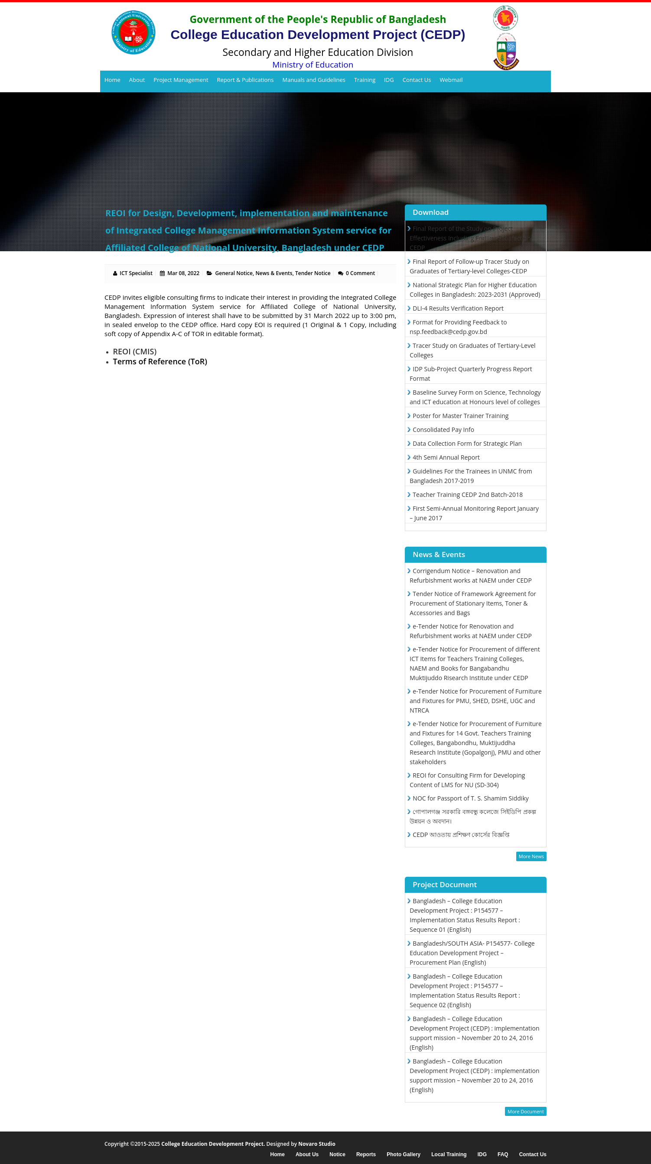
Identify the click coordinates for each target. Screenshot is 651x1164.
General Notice (234, 273)
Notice (337, 1155)
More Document (526, 1111)
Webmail (450, 80)
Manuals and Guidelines (313, 80)
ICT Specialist (136, 273)
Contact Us (417, 80)
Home (112, 80)
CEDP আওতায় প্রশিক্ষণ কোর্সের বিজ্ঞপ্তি (461, 834)
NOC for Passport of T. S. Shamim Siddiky (470, 798)
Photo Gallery (403, 1155)
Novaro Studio (316, 1144)
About (137, 80)
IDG (389, 80)
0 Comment (360, 273)
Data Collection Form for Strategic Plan (467, 443)
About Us (307, 1155)
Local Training (448, 1155)
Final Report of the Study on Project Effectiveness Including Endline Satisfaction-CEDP (471, 238)
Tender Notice (313, 273)
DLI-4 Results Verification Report (458, 308)
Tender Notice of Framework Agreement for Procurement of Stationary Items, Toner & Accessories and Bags (473, 603)
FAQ (503, 1155)
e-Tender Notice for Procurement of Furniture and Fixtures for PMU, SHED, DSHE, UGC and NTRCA (476, 700)
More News (531, 856)
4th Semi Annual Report (446, 457)
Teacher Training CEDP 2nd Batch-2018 (468, 494)
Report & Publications (245, 80)
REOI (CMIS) (135, 351)
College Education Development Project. (213, 1144)
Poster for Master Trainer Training (460, 416)
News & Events (273, 273)
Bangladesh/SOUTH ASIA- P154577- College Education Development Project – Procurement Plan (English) (472, 952)
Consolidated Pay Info (443, 429)
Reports (366, 1155)
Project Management (180, 80)
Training (364, 80)
